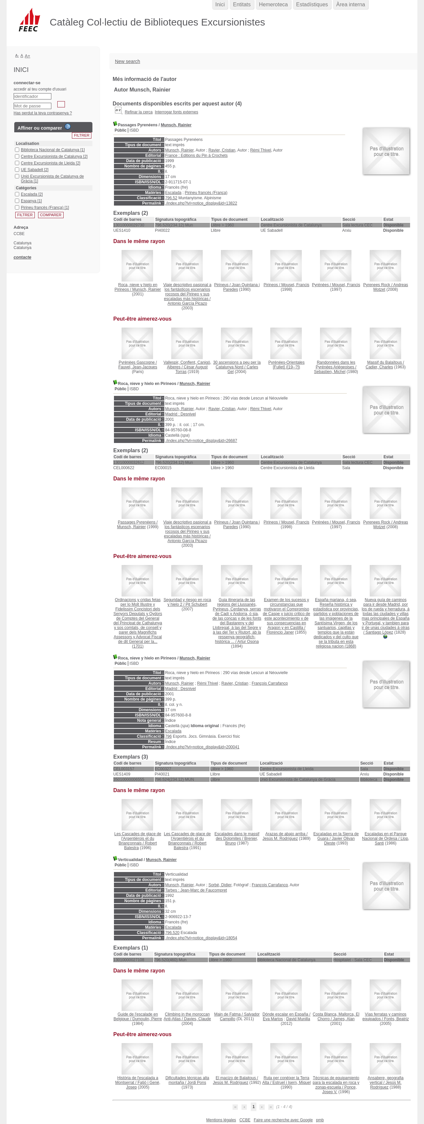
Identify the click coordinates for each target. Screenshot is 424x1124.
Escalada (173, 192)
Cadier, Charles (379, 367)
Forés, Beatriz (396, 1019)
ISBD (134, 130)
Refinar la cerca (139, 112)
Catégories (26, 188)
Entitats (241, 4)
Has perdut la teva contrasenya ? (43, 113)
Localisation (27, 143)
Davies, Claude (197, 1019)
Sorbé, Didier (219, 885)
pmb (320, 1120)
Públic (121, 130)
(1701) (137, 623)
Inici (220, 4)
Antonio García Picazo (187, 303)
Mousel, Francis (295, 284)
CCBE (244, 1120)
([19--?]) (286, 364)
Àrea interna (350, 4)
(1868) (336, 623)
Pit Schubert (196, 604)
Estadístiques (312, 4)
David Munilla (298, 1019)
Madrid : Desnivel (180, 414)
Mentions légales (221, 1120)
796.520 (172, 932)
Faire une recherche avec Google (283, 1120)
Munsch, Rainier (176, 125)
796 (168, 736)
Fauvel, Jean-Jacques (137, 367)
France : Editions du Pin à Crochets (196, 155)
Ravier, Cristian (221, 150)
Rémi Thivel (260, 150)
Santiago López (379, 632)
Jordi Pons (196, 1082)
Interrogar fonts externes (176, 112)
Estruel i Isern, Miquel (291, 1082)
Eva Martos (273, 1019)
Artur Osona (248, 641)
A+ (27, 55)
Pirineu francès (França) (206, 192)
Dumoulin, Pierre (147, 1019)
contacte (22, 257)
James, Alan (343, 1019)
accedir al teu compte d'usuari (40, 89)
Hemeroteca (273, 4)
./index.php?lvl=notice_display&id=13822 (201, 203)
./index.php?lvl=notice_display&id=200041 (202, 747)
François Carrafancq (270, 683)
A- (17, 55)
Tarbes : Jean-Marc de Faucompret (196, 890)
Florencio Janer (280, 632)
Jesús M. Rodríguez (280, 838)
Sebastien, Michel (329, 371)
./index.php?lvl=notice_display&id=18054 (201, 938)
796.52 (171, 198)
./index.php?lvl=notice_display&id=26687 (201, 440)
